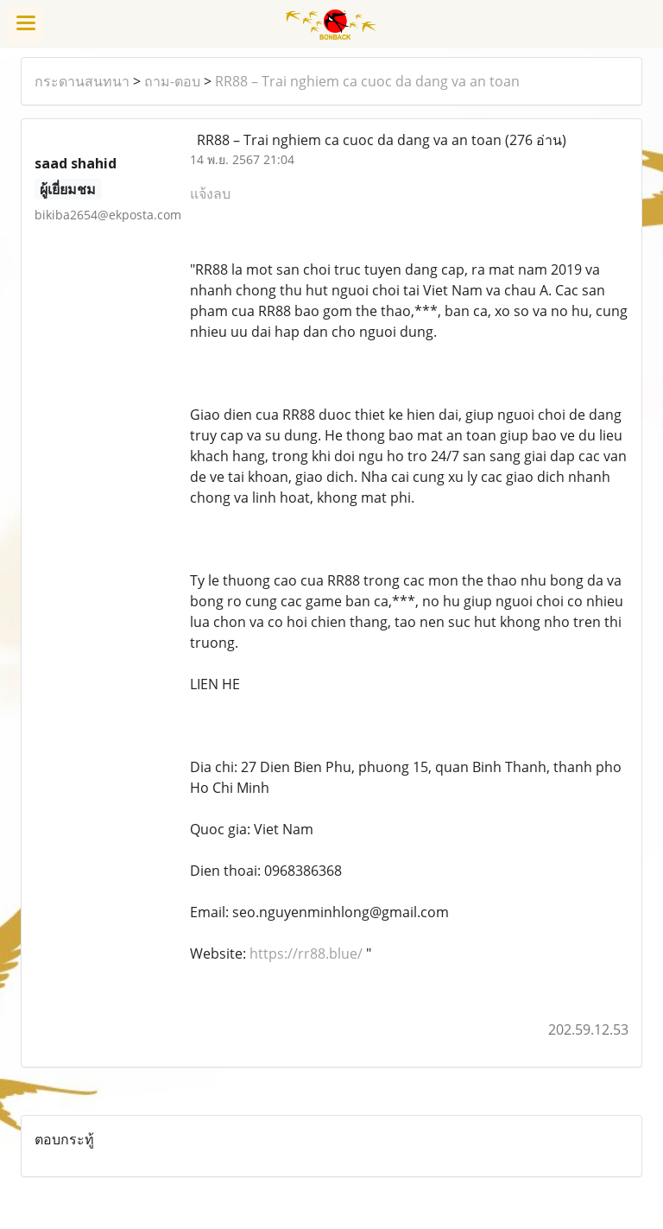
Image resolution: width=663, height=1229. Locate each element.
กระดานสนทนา (82, 81)
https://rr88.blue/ (306, 953)
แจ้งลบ (210, 193)
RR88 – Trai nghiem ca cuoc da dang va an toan (367, 81)
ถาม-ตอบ (172, 81)
